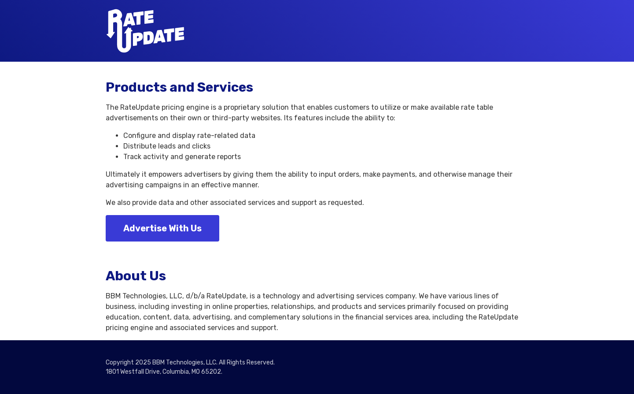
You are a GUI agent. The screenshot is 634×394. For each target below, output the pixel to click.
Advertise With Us (162, 228)
